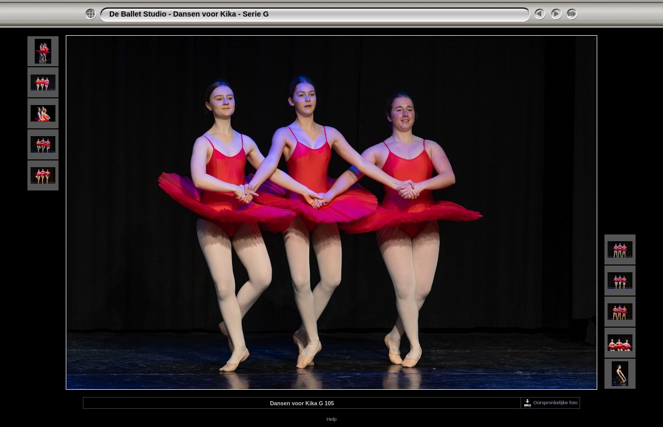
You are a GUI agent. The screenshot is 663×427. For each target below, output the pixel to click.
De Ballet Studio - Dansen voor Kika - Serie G (189, 14)
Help (331, 419)
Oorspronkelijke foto (550, 402)
